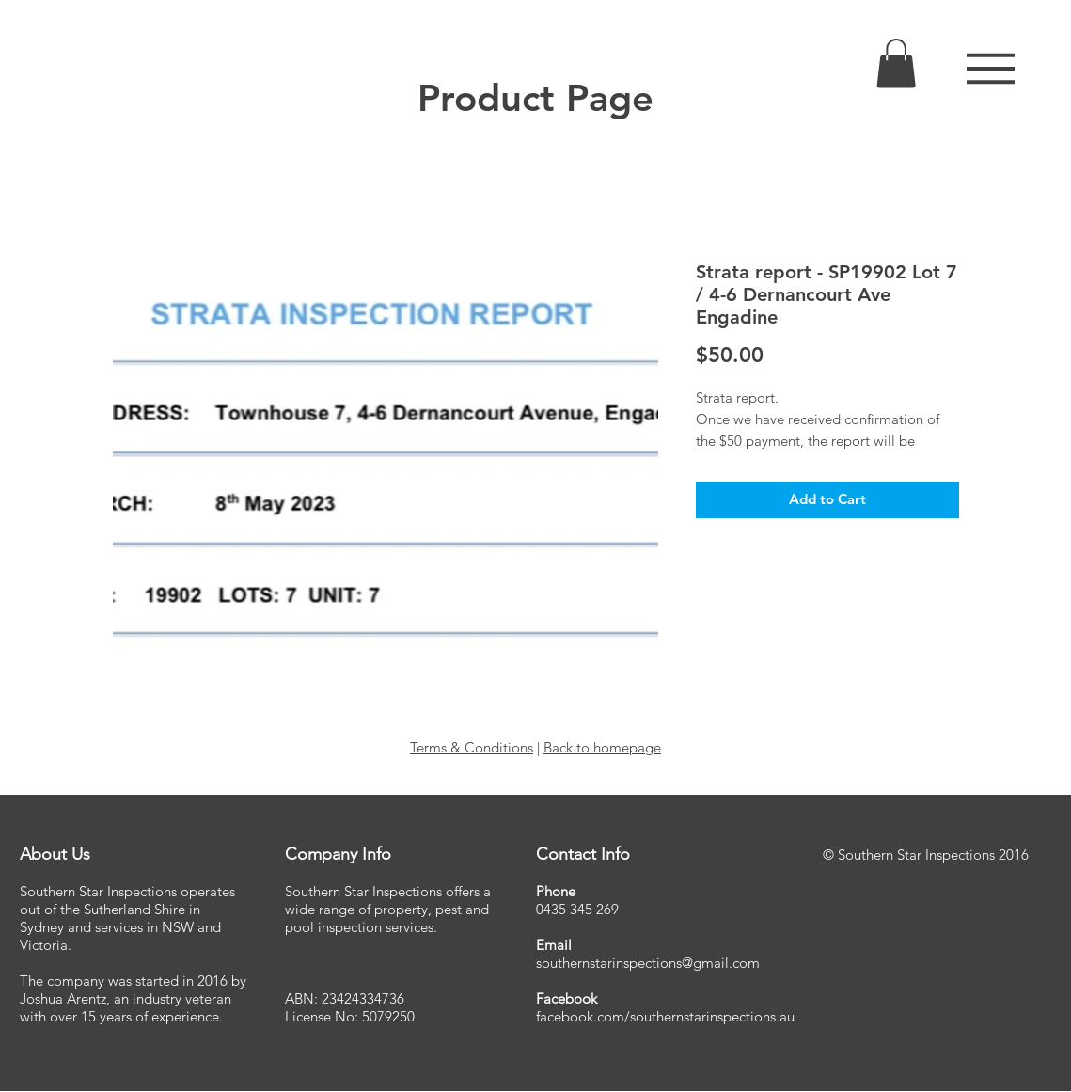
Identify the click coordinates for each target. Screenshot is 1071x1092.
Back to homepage (602, 747)
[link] (896, 63)
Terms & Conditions (471, 747)
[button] (991, 68)
